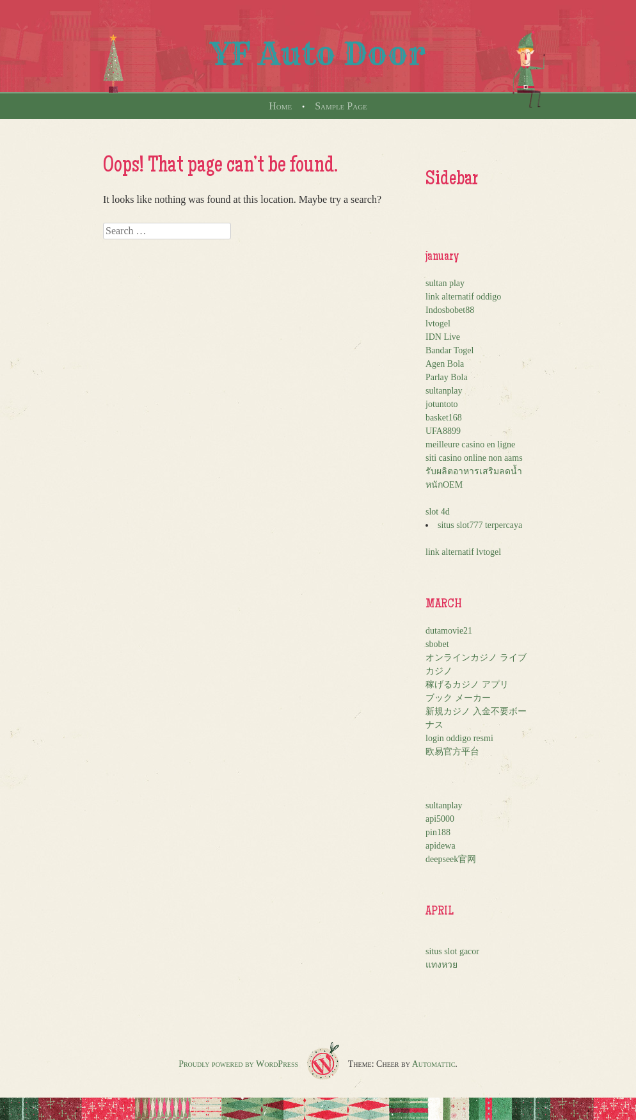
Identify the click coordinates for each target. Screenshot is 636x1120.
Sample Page (341, 105)
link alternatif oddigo (463, 296)
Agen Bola (444, 364)
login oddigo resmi (459, 738)
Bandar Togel (449, 350)
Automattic (434, 1064)
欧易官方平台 (452, 751)
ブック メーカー (458, 698)
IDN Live (442, 337)
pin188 (437, 832)
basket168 (443, 417)
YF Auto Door (318, 54)
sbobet (437, 644)
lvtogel (437, 323)
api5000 (439, 819)
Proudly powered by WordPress (238, 1064)
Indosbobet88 (449, 310)
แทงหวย (441, 965)
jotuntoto (441, 404)
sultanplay (444, 391)
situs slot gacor (452, 951)
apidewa (440, 846)
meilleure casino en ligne (470, 444)
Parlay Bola (446, 377)
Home (280, 105)
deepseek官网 (450, 859)
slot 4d (437, 511)
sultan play (445, 283)
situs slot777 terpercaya (480, 525)
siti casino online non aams (474, 458)
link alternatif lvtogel (463, 552)
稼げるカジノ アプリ (467, 684)
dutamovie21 (448, 631)
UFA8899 (443, 431)
